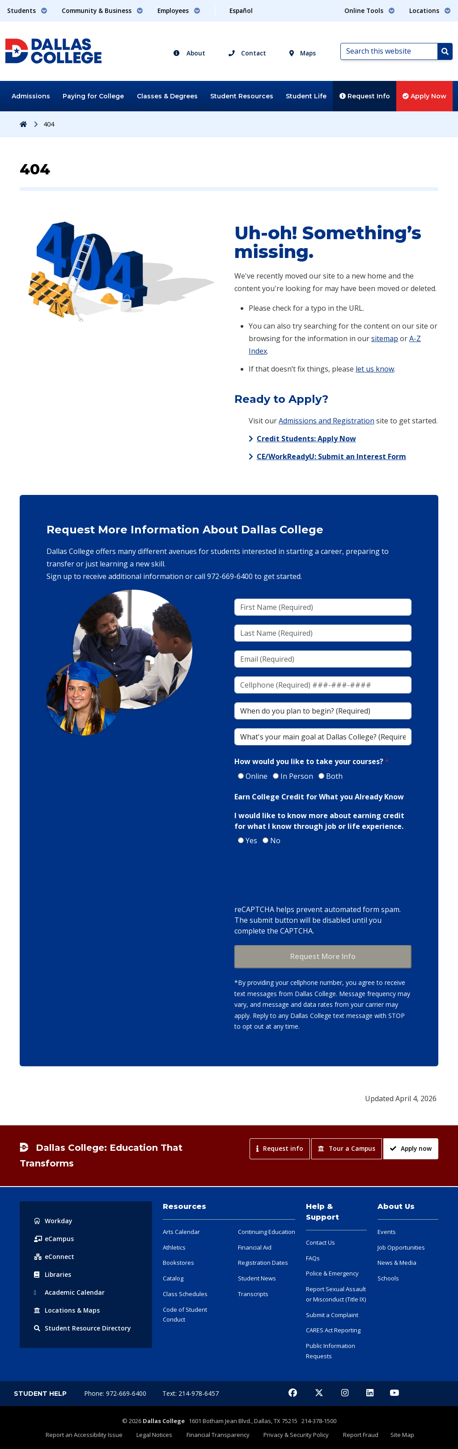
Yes (251, 840)
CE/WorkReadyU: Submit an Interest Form (331, 456)
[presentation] (302, 875)
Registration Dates (263, 1263)
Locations (67, 1310)
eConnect (54, 1256)
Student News (257, 1278)
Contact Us (320, 1242)
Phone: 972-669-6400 (116, 1393)
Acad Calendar (69, 1292)
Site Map (399, 1434)
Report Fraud (358, 1434)
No (275, 840)
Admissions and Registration (326, 421)
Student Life (306, 96)
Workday (53, 1221)
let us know (375, 369)
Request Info (364, 96)
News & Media (396, 1263)
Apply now (411, 1148)
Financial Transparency (218, 1434)
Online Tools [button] (369, 10)
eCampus (54, 1238)
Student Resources (241, 96)
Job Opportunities (401, 1247)
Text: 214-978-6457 (190, 1393)
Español (241, 10)
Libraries (53, 1274)
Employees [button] (178, 10)
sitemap (384, 338)
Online (256, 776)
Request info (279, 1148)
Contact (247, 53)
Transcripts (253, 1294)
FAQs (313, 1258)
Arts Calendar (181, 1232)
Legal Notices (157, 1434)
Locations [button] (430, 10)
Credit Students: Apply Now (306, 439)
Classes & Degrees (167, 96)
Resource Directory (82, 1328)
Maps (302, 53)
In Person (296, 776)
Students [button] (27, 10)
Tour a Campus (346, 1148)
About (189, 53)
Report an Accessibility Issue (88, 1434)
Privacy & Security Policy (295, 1434)
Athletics (174, 1247)
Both (334, 776)
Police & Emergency (332, 1273)
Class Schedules (185, 1294)
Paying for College (93, 96)
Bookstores (178, 1263)
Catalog (173, 1278)
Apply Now (424, 96)
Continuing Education (266, 1232)
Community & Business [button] (102, 10)
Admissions (31, 96)
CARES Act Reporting (333, 1330)
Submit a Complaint (332, 1315)
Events (386, 1232)
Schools (388, 1278)
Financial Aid (254, 1247)
